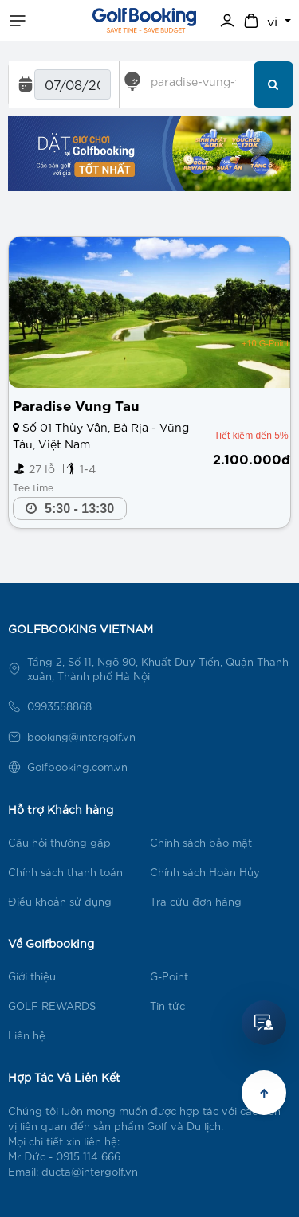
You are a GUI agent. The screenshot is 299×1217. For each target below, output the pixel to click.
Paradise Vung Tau (76, 404)
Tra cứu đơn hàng (196, 901)
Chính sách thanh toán (65, 872)
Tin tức (167, 1005)
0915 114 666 (88, 1156)
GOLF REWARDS (52, 1005)
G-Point (169, 976)
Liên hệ (26, 1035)
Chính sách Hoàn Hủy (205, 872)
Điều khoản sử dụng (60, 901)
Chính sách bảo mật (201, 842)
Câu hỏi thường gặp (59, 842)
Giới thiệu (32, 976)
